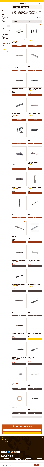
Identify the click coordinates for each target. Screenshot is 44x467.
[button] (3, 3)
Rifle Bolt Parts (32, 13)
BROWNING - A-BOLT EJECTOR (34, 413)
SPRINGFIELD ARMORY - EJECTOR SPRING (33, 215)
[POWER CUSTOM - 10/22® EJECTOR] (35, 256)
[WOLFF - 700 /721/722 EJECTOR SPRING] (35, 331)
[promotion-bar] (22, 1)
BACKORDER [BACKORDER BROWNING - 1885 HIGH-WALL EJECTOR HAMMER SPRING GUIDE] (19, 370)
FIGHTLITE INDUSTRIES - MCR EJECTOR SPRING (18, 215)
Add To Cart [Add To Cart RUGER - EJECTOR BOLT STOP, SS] (19, 171)
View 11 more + (4, 40)
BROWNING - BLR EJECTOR (18, 389)
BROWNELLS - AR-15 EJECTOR (18, 89)
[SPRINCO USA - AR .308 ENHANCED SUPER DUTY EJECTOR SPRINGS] (35, 106)
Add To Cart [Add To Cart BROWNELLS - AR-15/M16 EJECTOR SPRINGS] (19, 71)
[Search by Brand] (6, 31)
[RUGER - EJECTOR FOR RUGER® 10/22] (19, 280)
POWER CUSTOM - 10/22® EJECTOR (33, 264)
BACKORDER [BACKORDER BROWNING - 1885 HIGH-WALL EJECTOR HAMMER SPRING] (35, 395)
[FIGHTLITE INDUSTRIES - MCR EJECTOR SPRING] (19, 206)
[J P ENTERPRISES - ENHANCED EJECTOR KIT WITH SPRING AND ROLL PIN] (19, 31)
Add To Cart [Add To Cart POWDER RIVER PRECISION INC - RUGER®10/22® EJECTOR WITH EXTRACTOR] (35, 171)
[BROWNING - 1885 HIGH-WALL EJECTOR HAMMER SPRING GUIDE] (19, 355)
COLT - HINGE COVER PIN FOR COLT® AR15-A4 (34, 289)
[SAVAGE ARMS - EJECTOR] (19, 182)
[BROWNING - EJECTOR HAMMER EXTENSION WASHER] (19, 405)
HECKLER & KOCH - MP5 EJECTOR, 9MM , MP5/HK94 (34, 314)
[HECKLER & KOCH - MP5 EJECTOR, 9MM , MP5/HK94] (35, 305)
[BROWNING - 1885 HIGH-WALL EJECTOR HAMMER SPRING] (35, 381)
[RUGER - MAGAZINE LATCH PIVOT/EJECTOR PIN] (19, 106)
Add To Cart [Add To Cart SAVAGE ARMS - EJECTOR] (19, 196)
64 (29, 21)
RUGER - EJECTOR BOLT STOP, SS (18, 165)
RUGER (13, 12)
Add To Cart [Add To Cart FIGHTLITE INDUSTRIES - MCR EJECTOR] (35, 196)
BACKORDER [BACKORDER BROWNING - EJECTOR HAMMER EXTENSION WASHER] (19, 420)
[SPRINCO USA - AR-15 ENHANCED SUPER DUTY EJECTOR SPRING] (35, 81)
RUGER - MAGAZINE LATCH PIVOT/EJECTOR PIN (18, 114)
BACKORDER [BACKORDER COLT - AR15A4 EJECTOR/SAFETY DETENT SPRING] (19, 320)
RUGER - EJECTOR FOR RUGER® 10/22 (19, 289)
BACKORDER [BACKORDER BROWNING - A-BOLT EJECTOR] (35, 420)
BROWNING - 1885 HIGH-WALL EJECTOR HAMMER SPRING (34, 389)
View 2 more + (4, 52)
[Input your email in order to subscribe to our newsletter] (22, 437)
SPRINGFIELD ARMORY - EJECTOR (33, 140)
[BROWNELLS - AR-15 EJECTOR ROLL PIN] (35, 56)
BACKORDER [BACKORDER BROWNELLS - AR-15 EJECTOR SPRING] (19, 270)
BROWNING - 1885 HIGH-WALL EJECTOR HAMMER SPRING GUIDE (18, 364)
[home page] (22, 4)
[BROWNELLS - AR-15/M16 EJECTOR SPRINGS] (19, 56)
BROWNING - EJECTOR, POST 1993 (34, 364)
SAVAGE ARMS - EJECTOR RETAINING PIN (33, 240)
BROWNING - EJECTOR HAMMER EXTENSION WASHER (19, 414)
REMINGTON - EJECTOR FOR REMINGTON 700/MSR (18, 240)
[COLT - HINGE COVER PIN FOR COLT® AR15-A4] (35, 280)
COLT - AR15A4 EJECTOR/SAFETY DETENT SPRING (18, 314)
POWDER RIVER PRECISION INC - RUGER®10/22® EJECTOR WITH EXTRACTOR (34, 165)
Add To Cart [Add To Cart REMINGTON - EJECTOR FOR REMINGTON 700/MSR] (19, 245)
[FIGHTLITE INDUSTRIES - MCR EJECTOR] (35, 182)
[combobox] (4, 26)
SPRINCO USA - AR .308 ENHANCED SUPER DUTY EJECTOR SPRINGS (33, 115)
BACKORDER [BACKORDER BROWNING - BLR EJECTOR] (19, 395)
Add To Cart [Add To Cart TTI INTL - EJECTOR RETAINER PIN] (35, 46)
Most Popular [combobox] (38, 17)
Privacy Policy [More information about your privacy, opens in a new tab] (12, 465)
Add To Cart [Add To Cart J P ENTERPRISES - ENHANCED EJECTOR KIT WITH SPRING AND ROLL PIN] (19, 46)
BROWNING (34, 11)
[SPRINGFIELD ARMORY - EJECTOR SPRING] (35, 206)
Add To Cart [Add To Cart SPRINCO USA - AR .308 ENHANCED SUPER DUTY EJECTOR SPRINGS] (35, 121)
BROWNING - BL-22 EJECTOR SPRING (18, 140)
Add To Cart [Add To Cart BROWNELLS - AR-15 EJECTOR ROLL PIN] (35, 71)
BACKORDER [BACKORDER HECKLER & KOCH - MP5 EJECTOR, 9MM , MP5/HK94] (35, 320)
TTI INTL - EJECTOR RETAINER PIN (34, 40)
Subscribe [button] (22, 439)
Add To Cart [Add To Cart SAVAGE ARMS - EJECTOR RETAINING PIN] (35, 245)
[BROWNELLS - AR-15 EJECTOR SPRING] (19, 256)
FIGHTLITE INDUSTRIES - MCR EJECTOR (34, 190)
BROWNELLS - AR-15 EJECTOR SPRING (18, 264)
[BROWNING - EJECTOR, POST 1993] (35, 355)
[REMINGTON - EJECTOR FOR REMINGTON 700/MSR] (19, 231)
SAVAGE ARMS (17, 12)
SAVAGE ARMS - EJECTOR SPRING (17, 339)
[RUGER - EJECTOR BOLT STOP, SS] (19, 156)
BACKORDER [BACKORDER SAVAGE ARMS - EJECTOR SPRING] (19, 345)
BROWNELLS (39, 11)
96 (31, 21)
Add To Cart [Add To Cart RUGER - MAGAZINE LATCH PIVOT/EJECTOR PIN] (19, 121)
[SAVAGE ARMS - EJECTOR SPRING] (19, 331)
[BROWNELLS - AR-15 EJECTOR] (19, 81)
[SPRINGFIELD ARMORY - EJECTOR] (35, 131)
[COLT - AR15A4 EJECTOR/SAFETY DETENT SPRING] (19, 305)
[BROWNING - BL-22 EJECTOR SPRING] (19, 131)
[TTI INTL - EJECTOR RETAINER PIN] (35, 31)
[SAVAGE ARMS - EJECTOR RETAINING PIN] (35, 231)
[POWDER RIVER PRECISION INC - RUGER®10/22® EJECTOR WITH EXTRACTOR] (35, 156)
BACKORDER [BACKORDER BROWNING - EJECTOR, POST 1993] (35, 370)
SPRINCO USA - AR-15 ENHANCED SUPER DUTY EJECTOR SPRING (35, 90)
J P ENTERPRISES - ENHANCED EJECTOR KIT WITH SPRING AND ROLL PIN (19, 40)
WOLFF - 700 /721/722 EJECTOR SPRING (34, 339)
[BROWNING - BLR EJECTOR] (19, 381)
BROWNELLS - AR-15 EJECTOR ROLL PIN (34, 65)
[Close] (43, 465)
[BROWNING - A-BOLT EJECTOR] (35, 405)
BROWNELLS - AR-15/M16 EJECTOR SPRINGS (17, 65)
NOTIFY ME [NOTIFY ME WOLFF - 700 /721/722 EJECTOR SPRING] (35, 345)
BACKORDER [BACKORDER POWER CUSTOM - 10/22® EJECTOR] (35, 270)
